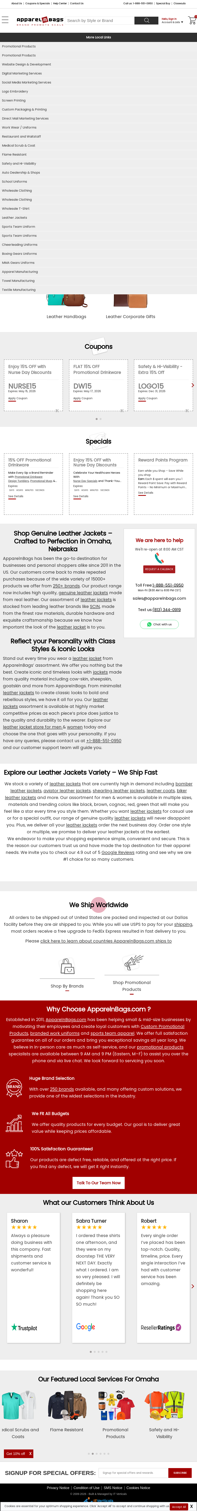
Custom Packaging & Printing (24, 109)
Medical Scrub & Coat (18, 145)
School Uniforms (14, 181)
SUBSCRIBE (180, 1473)
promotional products (160, 1047)
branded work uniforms (55, 1033)
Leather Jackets (14, 217)
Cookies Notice (138, 1488)
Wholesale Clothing (17, 199)
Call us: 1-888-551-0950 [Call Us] (138, 3)
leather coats (161, 791)
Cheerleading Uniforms (19, 244)
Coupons (99, 346)
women (75, 727)
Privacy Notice (58, 1488)
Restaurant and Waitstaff (21, 136)
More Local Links (98, 37)
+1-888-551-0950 (103, 741)
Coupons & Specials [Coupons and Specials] (37, 3)
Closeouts (179, 3)
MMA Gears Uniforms (18, 262)
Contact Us (77, 3)
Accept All (179, 1507)
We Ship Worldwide (98, 905)
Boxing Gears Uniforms (19, 253)
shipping (183, 924)
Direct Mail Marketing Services (25, 118)
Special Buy (163, 3)
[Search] (146, 20)
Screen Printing (13, 100)
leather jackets (96, 599)
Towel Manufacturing (18, 280)
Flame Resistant (14, 154)
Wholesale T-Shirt (16, 208)
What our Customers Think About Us (98, 1202)
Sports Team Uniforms (19, 235)
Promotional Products (19, 55)
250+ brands (66, 586)
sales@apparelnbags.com (159, 598)
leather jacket (71, 627)
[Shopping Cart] (191, 20)
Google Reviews (118, 852)
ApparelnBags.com (66, 1019)
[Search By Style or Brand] (99, 20)
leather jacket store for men (33, 727)
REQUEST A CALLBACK (159, 569)
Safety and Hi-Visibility (19, 163)
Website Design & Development (26, 64)
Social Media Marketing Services (26, 82)
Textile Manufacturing (18, 290)
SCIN (95, 606)
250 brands (62, 1089)
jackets (100, 672)
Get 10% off (15, 1454)
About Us (16, 3)
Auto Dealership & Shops (21, 172)
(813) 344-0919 (167, 610)
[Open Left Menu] (5, 20)
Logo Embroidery (15, 91)
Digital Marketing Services (22, 73)
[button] (91, 1352)
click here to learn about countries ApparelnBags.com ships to (106, 941)
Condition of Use (87, 1488)
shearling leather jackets (119, 791)
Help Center (60, 3)
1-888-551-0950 (168, 585)
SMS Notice (113, 1488)
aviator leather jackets (67, 791)
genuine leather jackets (83, 593)
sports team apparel (112, 1033)
